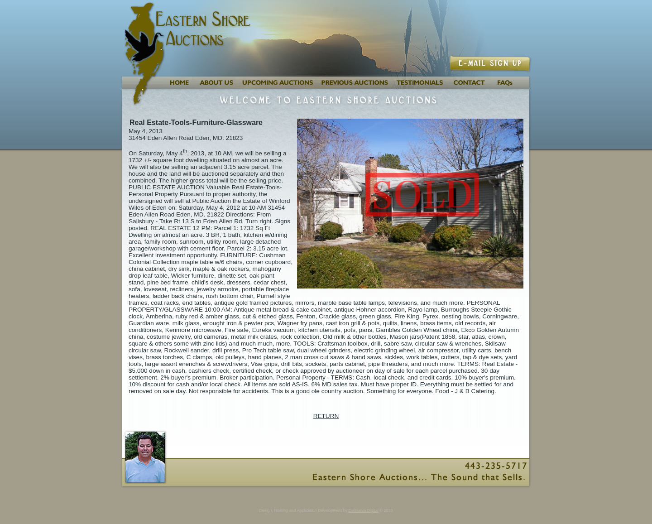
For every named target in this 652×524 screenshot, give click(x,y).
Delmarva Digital (364, 510)
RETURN (326, 416)
